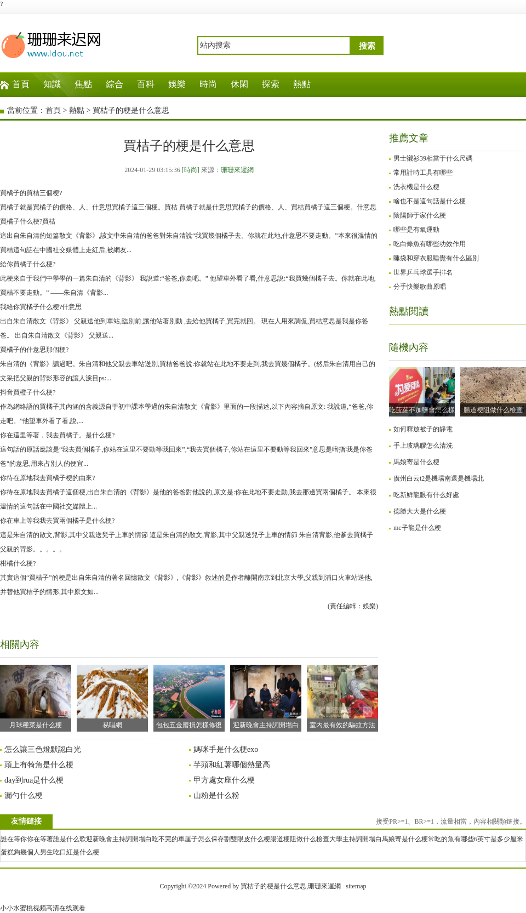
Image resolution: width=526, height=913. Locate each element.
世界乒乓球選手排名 (423, 272)
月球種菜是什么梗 (35, 697)
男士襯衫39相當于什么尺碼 (432, 158)
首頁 (21, 84)
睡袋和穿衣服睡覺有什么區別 (436, 258)
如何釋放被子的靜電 (423, 429)
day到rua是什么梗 (34, 780)
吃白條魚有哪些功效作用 (429, 244)
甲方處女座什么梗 (224, 780)
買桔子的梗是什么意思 (131, 110)
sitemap (356, 886)
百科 (146, 84)
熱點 (302, 84)
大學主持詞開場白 (355, 839)
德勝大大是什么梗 (419, 511)
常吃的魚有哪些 (451, 839)
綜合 (114, 84)
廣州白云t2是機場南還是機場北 (438, 478)
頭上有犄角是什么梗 (38, 765)
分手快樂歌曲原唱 (419, 286)
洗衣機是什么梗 (416, 187)
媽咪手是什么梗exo (225, 749)
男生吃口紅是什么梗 (69, 852)
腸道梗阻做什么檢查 (493, 410)
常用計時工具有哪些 (423, 172)
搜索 (367, 46)
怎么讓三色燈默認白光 (42, 749)
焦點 (83, 84)
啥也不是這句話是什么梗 (429, 201)
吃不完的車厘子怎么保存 (188, 839)
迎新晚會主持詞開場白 (265, 697)
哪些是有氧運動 (416, 229)
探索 (270, 84)
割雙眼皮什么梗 (247, 839)
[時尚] (190, 170)
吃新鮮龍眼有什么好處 (426, 495)
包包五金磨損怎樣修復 (189, 697)
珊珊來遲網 (237, 170)
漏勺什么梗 (23, 795)
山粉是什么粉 (216, 795)
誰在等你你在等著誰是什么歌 (43, 839)
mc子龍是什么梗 (417, 528)
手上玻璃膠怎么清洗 (423, 445)
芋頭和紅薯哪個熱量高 (231, 765)
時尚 (208, 84)
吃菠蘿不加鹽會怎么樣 (422, 410)
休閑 (239, 84)
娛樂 (177, 84)
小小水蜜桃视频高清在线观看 (42, 908)
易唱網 (112, 697)
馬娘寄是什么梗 (416, 462)
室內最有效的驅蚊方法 (342, 697)
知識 (52, 84)
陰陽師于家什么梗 (419, 215)
